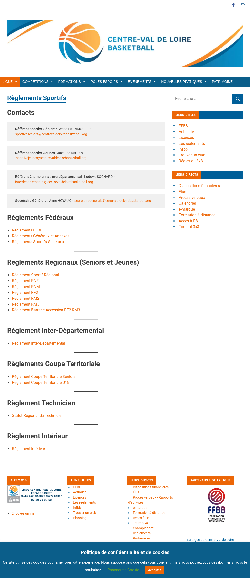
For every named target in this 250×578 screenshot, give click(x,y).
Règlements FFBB (27, 230)
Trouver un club (192, 155)
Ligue (10, 82)
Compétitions (37, 82)
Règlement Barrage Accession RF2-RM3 (46, 310)
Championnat (143, 528)
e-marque (187, 209)
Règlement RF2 (25, 292)
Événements (142, 82)
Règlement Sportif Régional (35, 275)
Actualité (186, 131)
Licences (186, 137)
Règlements (142, 533)
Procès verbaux (192, 197)
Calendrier (187, 203)
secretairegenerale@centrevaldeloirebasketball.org (112, 200)
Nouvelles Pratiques (184, 82)
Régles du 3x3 (191, 161)
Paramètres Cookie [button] (123, 570)
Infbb (183, 149)
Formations (72, 82)
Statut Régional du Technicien (37, 415)
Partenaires (141, 538)
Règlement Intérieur (28, 448)
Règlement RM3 (25, 304)
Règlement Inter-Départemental (38, 343)
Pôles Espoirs (107, 82)
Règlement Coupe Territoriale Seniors (43, 376)
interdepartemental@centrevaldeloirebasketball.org (54, 182)
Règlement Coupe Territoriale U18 (40, 382)
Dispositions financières (199, 185)
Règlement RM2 (25, 298)
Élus (182, 191)
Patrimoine (222, 82)
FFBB (183, 126)
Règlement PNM (26, 286)
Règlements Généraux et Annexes (40, 236)
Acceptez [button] (154, 570)
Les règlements (192, 143)
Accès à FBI (189, 221)
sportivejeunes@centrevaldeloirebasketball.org (51, 158)
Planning (79, 518)
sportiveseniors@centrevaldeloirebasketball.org (51, 134)
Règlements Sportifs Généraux (38, 242)
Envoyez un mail (24, 513)
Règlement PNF (25, 281)
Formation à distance (197, 215)
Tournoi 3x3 (189, 226)
